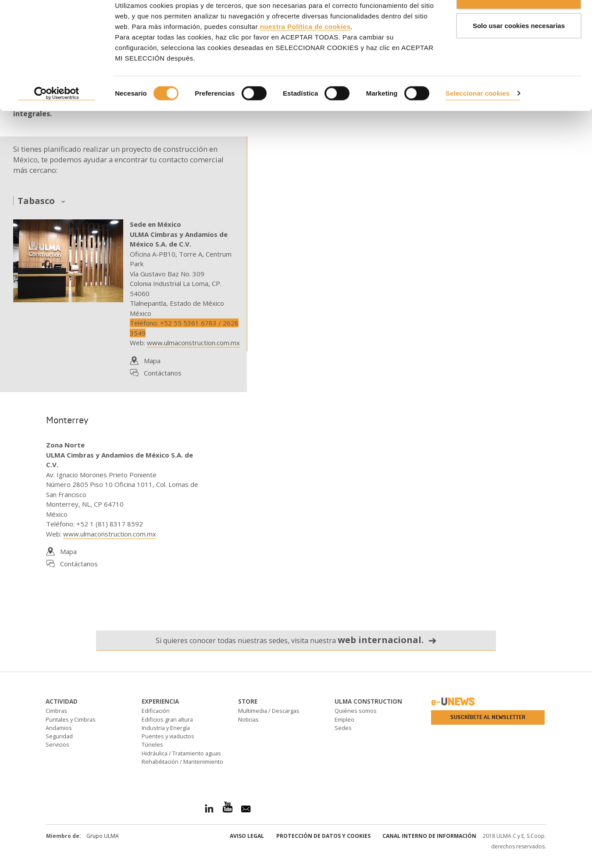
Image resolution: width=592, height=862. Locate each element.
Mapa (152, 360)
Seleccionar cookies (478, 119)
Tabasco (36, 201)
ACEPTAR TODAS (519, 23)
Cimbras (56, 711)
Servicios (57, 744)
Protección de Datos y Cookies (323, 836)
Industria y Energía (166, 728)
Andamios (59, 728)
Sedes (343, 728)
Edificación (156, 711)
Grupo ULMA (102, 836)
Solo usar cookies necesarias (519, 52)
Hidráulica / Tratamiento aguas (181, 753)
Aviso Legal (247, 836)
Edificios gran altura (167, 719)
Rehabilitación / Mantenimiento (182, 761)
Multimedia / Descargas (269, 711)
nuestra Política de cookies (305, 53)
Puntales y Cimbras (71, 719)
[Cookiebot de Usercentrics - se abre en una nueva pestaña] (56, 120)
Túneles (152, 744)
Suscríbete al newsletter (487, 717)
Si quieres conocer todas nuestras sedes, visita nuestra (296, 640)
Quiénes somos (356, 711)
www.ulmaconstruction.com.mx (193, 342)
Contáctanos (163, 372)
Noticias (248, 719)
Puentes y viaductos (168, 736)
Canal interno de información (429, 836)
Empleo (344, 719)
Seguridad (59, 736)
